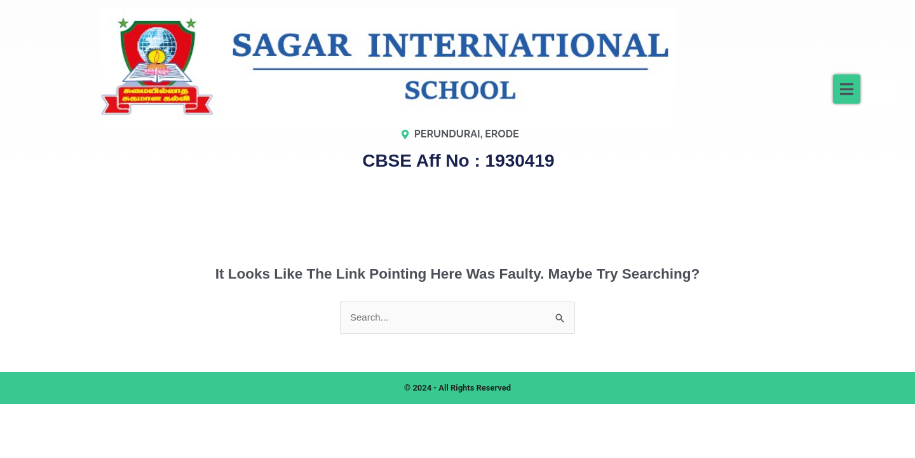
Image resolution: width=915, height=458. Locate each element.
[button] (846, 89)
